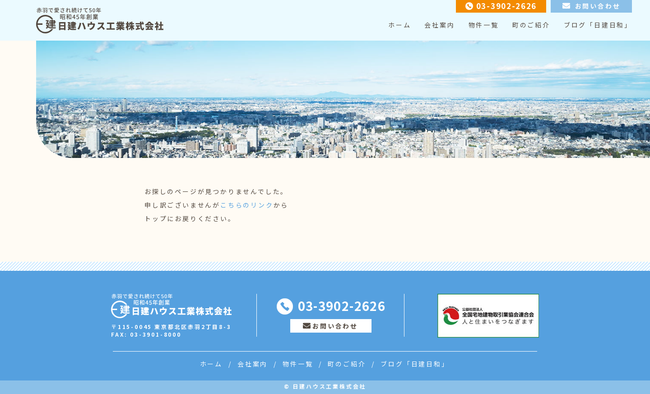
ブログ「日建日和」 (598, 24)
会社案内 (439, 24)
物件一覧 (484, 24)
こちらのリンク (247, 204)
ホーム (399, 24)
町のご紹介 (531, 24)
